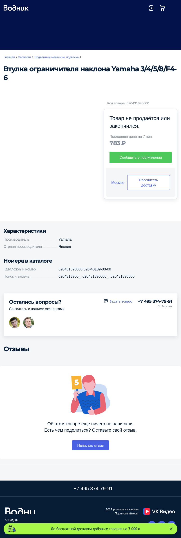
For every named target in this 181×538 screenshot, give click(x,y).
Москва (117, 182)
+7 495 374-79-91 (155, 301)
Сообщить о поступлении (140, 157)
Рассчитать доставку (148, 182)
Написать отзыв (90, 445)
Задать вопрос (121, 301)
